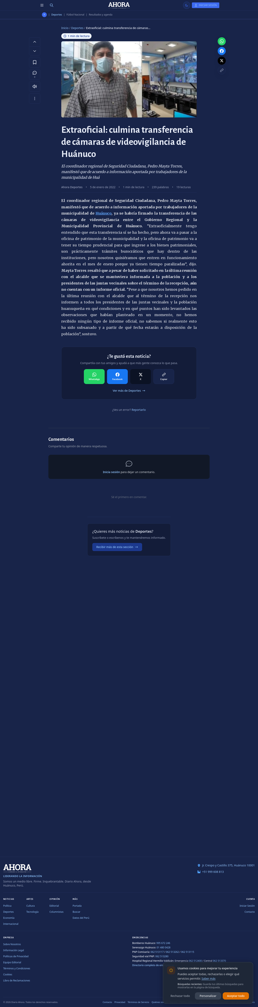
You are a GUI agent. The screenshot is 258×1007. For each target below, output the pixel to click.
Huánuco (103, 213)
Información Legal (13, 950)
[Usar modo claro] (186, 5)
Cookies (7, 974)
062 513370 (219, 960)
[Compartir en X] (140, 376)
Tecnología (32, 912)
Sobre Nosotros (12, 944)
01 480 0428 (163, 947)
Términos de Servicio (138, 1002)
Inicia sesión (111, 472)
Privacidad (119, 1002)
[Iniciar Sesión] (205, 5)
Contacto (249, 912)
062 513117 (157, 952)
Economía (8, 918)
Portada (77, 905)
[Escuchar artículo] (34, 86)
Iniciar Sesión (247, 905)
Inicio (65, 28)
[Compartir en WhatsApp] (94, 376)
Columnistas (56, 912)
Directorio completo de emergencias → (154, 965)
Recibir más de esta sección (117, 547)
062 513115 (187, 952)
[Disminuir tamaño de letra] (34, 51)
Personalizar (208, 996)
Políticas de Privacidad (15, 956)
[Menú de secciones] (42, 5)
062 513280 (162, 956)
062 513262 (172, 952)
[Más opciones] (34, 98)
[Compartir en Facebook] (117, 376)
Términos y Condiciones (16, 968)
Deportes (56, 14)
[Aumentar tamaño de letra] (34, 41)
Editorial (54, 905)
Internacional (10, 924)
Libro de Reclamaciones (16, 980)
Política (7, 905)
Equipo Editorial (12, 962)
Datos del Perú (81, 918)
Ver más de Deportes (129, 390)
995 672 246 (163, 943)
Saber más (208, 978)
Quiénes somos (160, 1002)
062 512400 (195, 960)
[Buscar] (51, 5)
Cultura (30, 905)
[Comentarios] (34, 74)
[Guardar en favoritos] (34, 62)
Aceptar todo (236, 996)
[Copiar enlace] (222, 70)
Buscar (76, 912)
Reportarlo (139, 410)
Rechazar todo (180, 996)
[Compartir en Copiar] (163, 376)
